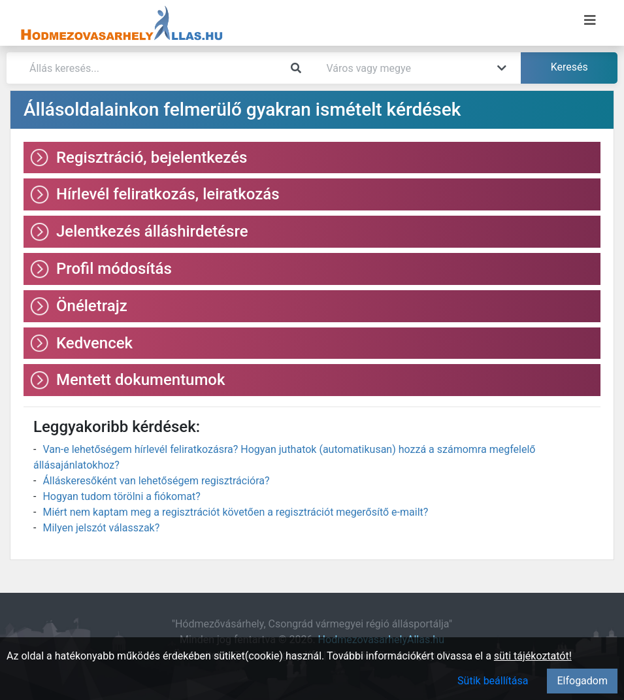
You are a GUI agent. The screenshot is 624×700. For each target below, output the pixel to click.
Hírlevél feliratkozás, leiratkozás (168, 194)
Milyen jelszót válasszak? (100, 528)
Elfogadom (582, 681)
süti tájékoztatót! (533, 656)
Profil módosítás (114, 268)
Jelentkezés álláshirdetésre (152, 231)
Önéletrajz (91, 306)
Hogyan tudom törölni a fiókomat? (121, 496)
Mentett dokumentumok (140, 380)
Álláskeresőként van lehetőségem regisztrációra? (155, 481)
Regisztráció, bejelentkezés (151, 157)
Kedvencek (94, 343)
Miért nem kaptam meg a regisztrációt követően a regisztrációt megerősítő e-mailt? (235, 512)
